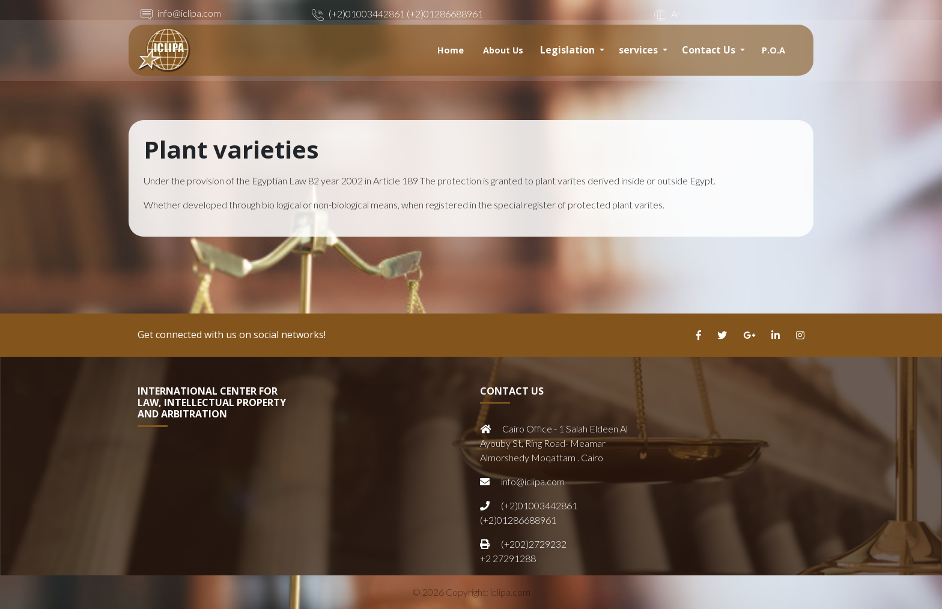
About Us (503, 50)
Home (450, 50)
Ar (666, 13)
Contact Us (710, 49)
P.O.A (773, 50)
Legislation (568, 49)
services (639, 49)
